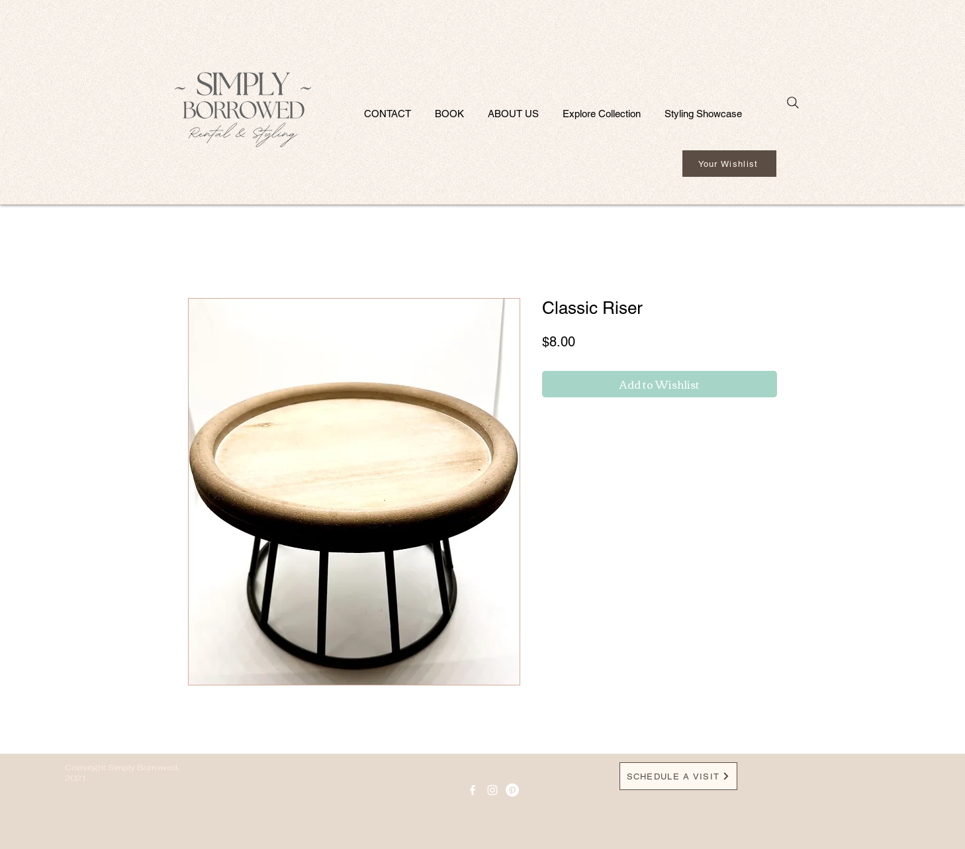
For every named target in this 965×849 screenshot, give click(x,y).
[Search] (793, 103)
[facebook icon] (472, 790)
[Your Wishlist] (729, 163)
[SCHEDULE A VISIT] (678, 776)
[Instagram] (492, 790)
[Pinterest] (512, 790)
